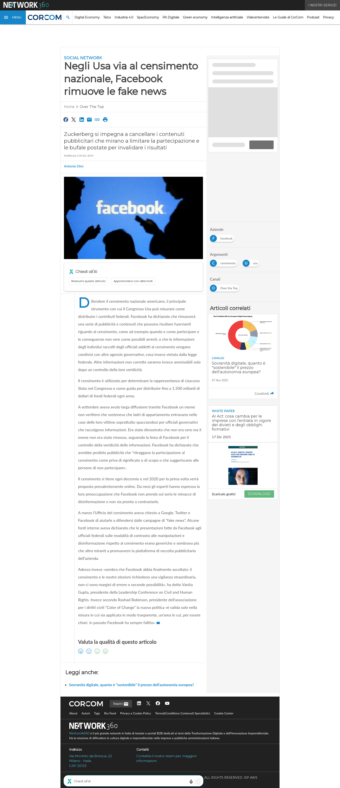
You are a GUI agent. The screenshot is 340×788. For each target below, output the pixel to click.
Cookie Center (223, 713)
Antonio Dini (73, 166)
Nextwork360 (79, 733)
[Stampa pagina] (105, 119)
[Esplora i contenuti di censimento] (224, 262)
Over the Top (92, 107)
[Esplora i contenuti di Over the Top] (225, 287)
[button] (13, 17)
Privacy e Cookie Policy (135, 713)
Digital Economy (87, 17)
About (73, 713)
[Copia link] (97, 119)
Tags (97, 713)
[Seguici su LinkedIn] (139, 703)
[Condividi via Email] (89, 119)
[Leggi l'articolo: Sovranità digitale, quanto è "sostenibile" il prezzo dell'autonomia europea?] (243, 356)
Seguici (121, 704)
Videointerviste (258, 17)
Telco (107, 17)
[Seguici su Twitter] (148, 703)
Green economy (195, 17)
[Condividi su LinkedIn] (81, 119)
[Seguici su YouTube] (167, 703)
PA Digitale (170, 17)
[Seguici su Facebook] (157, 703)
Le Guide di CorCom (288, 17)
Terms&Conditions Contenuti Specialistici (182, 713)
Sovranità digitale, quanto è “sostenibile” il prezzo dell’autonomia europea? (131, 684)
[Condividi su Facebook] (65, 119)
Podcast (313, 17)
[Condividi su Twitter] (73, 119)
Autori (86, 713)
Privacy (328, 17)
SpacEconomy (148, 17)
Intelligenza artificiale (227, 17)
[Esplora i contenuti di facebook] (223, 237)
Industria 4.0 (123, 17)
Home (69, 107)
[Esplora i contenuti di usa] (252, 262)
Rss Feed (110, 713)
